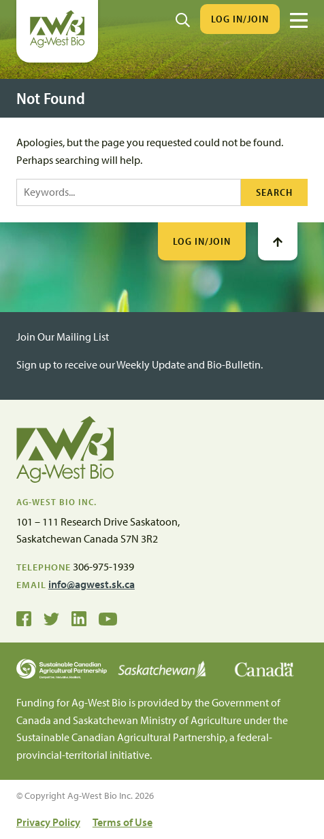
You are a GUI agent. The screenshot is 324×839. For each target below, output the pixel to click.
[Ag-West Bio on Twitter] (51, 617)
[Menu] (299, 20)
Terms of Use (122, 822)
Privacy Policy (48, 822)
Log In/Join (240, 18)
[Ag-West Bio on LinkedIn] (78, 617)
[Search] (183, 19)
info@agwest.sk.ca (91, 584)
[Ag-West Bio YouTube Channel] (108, 617)
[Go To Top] (277, 241)
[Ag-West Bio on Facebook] (23, 617)
